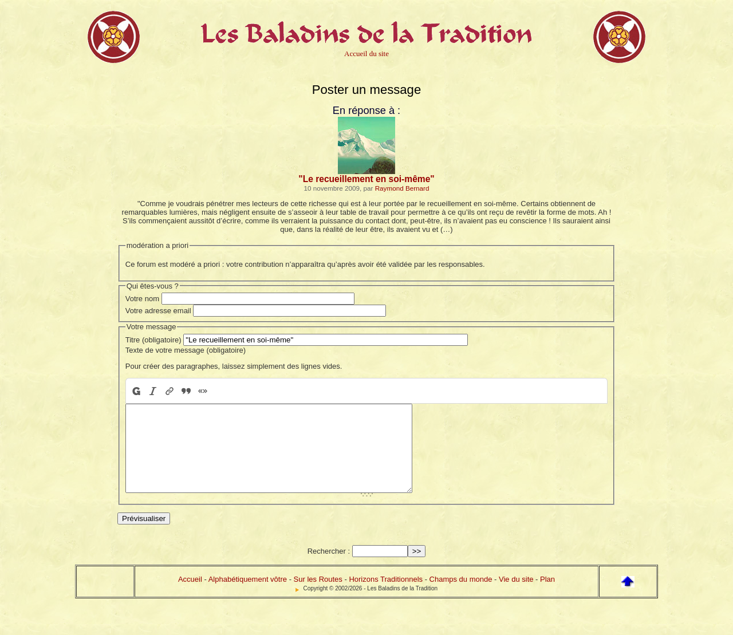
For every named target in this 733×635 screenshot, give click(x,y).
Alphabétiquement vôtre (247, 596)
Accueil (190, 596)
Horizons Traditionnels (386, 596)
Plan (547, 596)
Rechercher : (329, 568)
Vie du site (516, 596)
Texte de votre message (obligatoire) (185, 350)
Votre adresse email (158, 310)
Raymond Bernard (402, 188)
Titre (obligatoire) (153, 340)
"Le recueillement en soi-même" (366, 179)
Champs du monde (460, 596)
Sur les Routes (318, 596)
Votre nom (142, 298)
